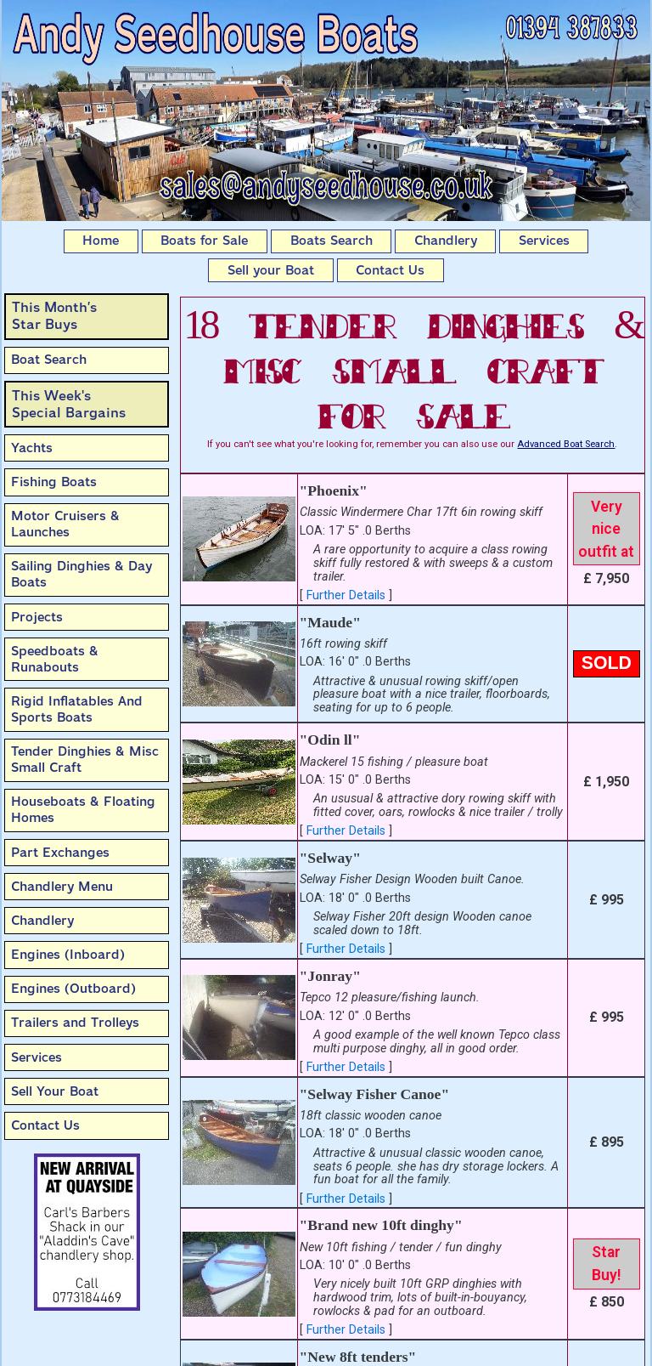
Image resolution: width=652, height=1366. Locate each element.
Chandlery (445, 240)
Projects (37, 617)
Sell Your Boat (54, 1091)
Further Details (345, 595)
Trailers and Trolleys (75, 1022)
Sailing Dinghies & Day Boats (81, 574)
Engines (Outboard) (73, 988)
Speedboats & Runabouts (54, 659)
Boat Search (49, 359)
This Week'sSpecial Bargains (69, 404)
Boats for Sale (204, 240)
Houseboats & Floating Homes (83, 809)
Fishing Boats (54, 482)
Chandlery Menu (62, 886)
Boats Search (331, 240)
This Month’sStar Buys (54, 315)
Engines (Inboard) (68, 954)
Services (544, 240)
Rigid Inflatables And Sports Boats (77, 709)
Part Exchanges (60, 852)
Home (100, 240)
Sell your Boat (271, 270)
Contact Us (390, 270)
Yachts (32, 448)
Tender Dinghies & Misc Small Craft (85, 759)
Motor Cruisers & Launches (65, 524)
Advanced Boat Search (566, 444)
